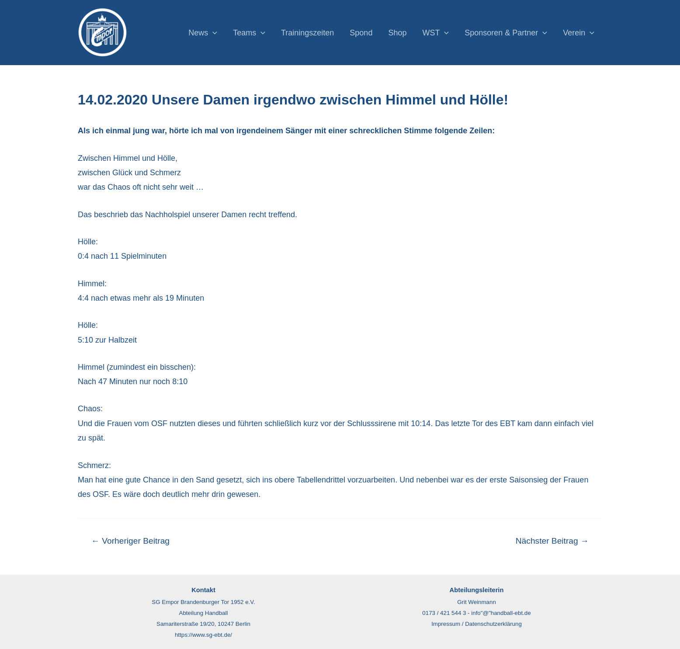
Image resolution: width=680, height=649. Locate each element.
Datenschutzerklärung (493, 624)
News (202, 33)
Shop (397, 32)
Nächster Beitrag (552, 541)
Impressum (445, 624)
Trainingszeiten (307, 32)
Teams (249, 33)
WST (435, 33)
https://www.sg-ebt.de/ (203, 635)
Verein (578, 33)
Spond (361, 32)
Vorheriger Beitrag (130, 541)
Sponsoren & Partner (506, 33)
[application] (212, 33)
